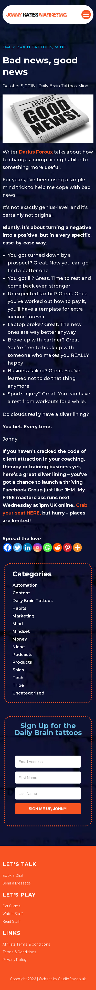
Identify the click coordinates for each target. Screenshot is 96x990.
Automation (25, 585)
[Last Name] (48, 793)
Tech (18, 677)
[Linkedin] (27, 547)
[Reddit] (57, 547)
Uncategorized (28, 693)
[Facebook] (7, 547)
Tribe (18, 685)
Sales (18, 670)
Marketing (23, 616)
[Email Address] (48, 762)
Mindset (21, 631)
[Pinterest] (67, 547)
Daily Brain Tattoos (27, 46)
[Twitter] (17, 547)
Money (20, 639)
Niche (19, 646)
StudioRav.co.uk (72, 979)
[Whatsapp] (47, 547)
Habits (19, 608)
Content (21, 593)
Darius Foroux (36, 152)
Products (22, 662)
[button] (86, 15)
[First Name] (48, 778)
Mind (61, 46)
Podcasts (23, 654)
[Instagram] (37, 547)
